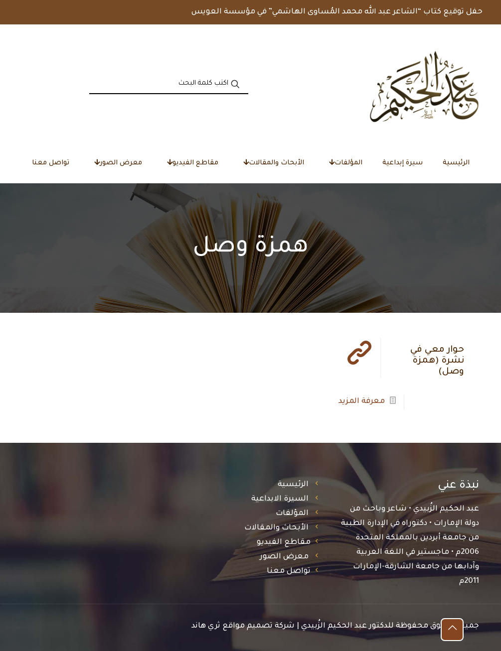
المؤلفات (292, 514)
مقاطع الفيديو (284, 542)
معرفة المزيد (361, 401)
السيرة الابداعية (280, 499)
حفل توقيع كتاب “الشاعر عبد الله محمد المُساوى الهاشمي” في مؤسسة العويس (337, 12)
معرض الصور (284, 557)
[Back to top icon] (452, 629)
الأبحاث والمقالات (276, 528)
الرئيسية (293, 485)
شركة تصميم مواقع (258, 626)
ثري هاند (205, 626)
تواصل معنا (289, 571)
